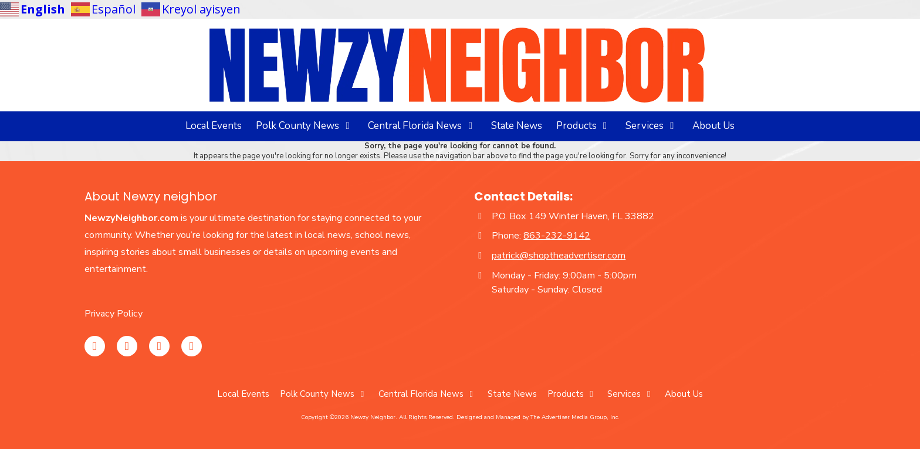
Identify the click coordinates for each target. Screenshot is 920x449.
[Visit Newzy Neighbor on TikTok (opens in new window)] (191, 346)
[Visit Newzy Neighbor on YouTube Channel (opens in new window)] (159, 346)
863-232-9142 (556, 235)
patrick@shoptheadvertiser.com (558, 255)
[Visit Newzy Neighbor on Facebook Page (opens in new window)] (127, 346)
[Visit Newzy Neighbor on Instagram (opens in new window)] (94, 346)
